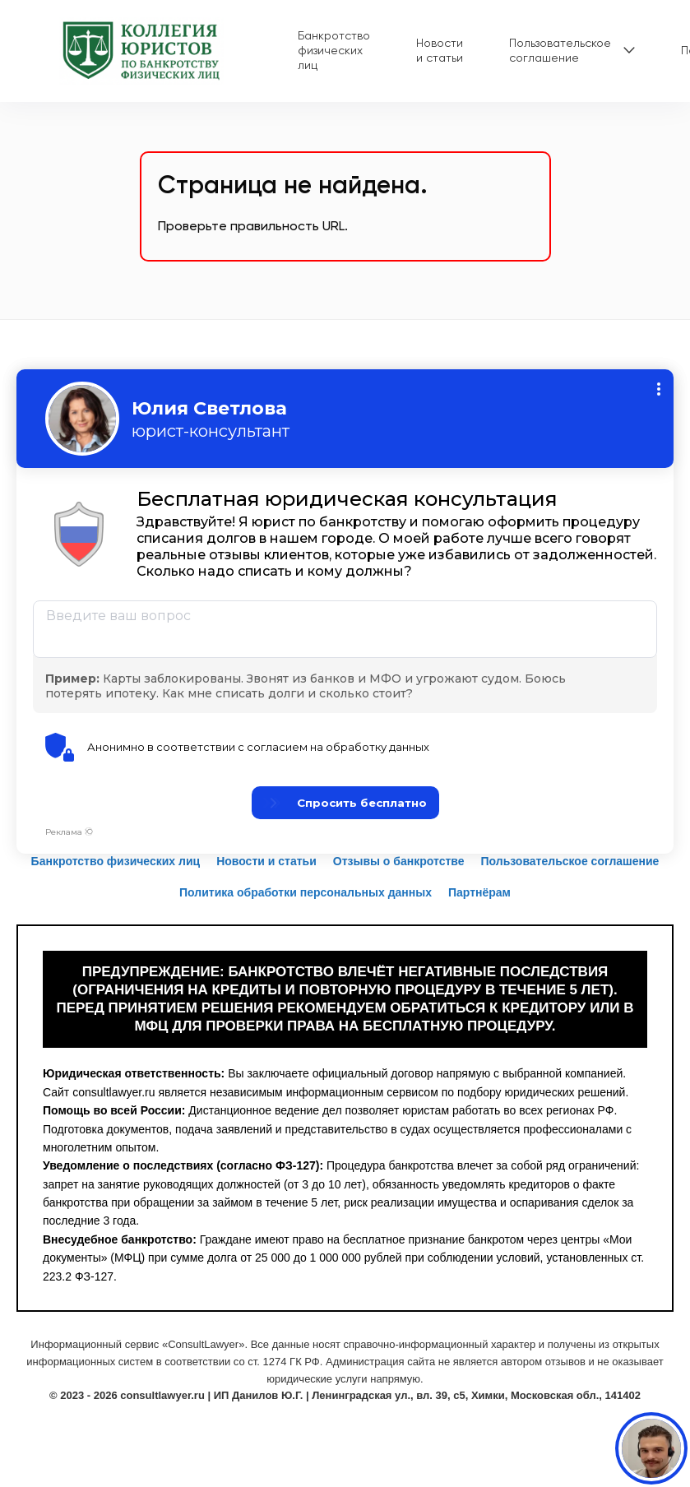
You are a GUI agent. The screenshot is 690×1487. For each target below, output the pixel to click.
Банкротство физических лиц (334, 50)
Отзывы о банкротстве (399, 861)
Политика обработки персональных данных (305, 892)
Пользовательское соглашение (560, 50)
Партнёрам (479, 892)
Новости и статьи (439, 50)
